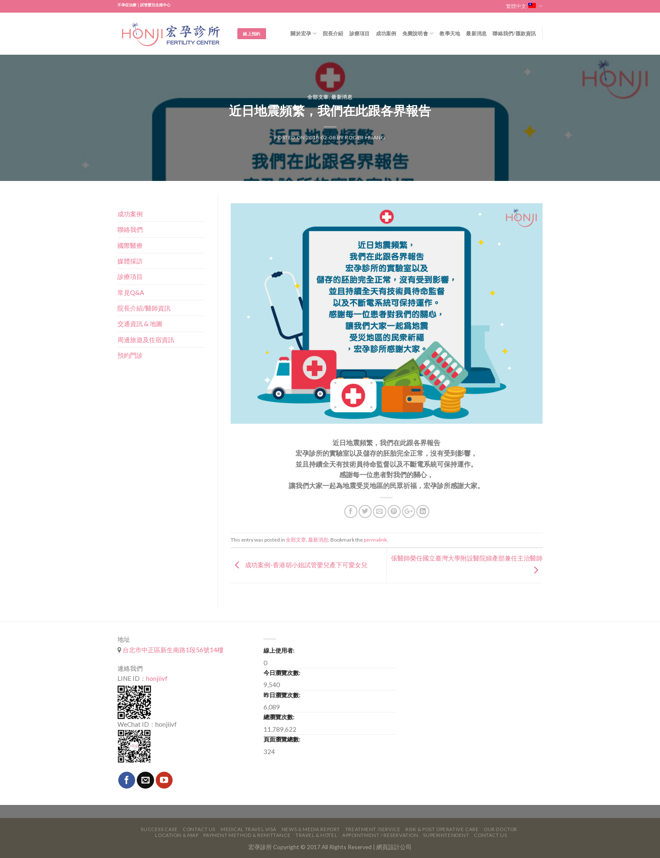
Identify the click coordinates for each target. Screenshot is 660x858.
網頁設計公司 (394, 846)
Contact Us (199, 829)
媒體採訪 (130, 261)
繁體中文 (524, 6)
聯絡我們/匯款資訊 (514, 33)
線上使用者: (279, 650)
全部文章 (317, 97)
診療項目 (359, 33)
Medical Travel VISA (249, 829)
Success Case (159, 829)
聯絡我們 (130, 229)
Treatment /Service (372, 829)
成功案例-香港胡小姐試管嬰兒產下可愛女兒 (299, 564)
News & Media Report (311, 829)
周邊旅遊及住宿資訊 (145, 339)
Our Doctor (500, 829)
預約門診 (130, 355)
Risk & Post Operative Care (442, 829)
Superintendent (446, 835)
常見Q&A (130, 292)
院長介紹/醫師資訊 (143, 308)
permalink (375, 540)
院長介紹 (333, 33)
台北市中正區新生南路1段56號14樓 (172, 649)
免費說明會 (418, 33)
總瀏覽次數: (279, 716)
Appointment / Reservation (380, 835)
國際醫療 (130, 245)
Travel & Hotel (316, 835)
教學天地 (449, 33)
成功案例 (386, 33)
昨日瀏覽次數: (282, 695)
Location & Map (176, 835)
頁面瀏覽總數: (282, 739)
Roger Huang (365, 137)
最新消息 (476, 33)
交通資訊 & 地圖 (139, 323)
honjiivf (157, 678)
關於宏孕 (303, 33)
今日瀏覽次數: (282, 672)
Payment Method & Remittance (246, 835)
